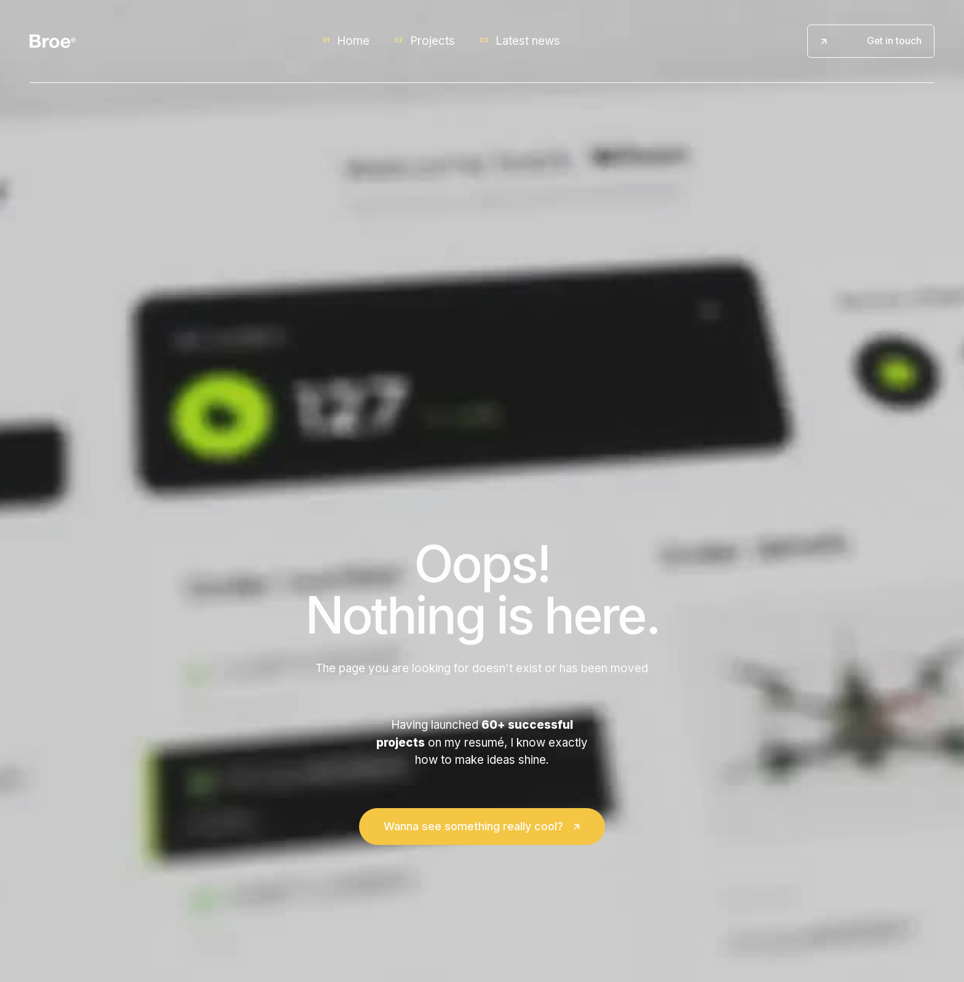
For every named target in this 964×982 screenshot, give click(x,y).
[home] (53, 41)
